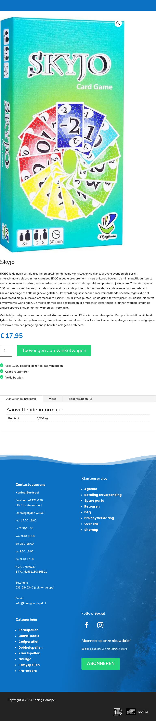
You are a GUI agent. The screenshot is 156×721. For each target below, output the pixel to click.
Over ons (91, 524)
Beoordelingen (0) (80, 399)
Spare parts (94, 500)
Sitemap (91, 530)
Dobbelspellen (30, 647)
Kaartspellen (29, 653)
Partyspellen (29, 665)
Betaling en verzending (103, 495)
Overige (24, 659)
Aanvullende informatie (21, 399)
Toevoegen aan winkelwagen (54, 350)
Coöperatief (28, 641)
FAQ (87, 512)
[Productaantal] (6, 351)
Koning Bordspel (44, 700)
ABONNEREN (101, 663)
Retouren (92, 506)
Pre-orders (27, 671)
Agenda (90, 489)
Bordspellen (28, 630)
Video (52, 399)
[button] (118, 23)
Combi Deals (28, 636)
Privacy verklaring (99, 518)
